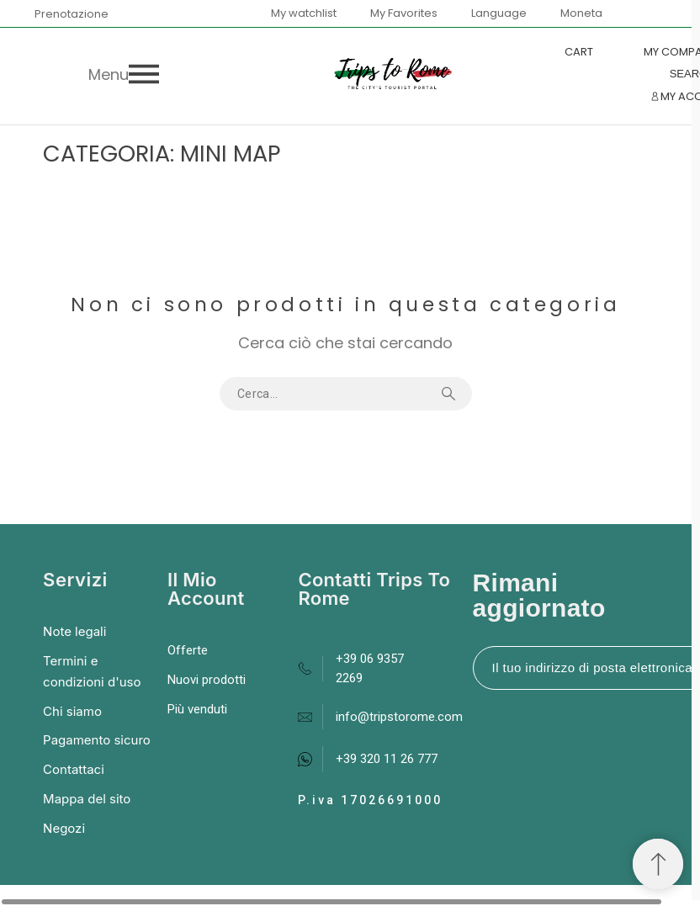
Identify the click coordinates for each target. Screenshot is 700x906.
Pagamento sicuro (97, 740)
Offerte (187, 650)
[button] (218, 74)
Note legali (74, 631)
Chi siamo (72, 711)
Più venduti (197, 709)
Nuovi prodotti (206, 679)
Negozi (64, 828)
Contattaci (73, 769)
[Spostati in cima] (658, 864)
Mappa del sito (86, 799)
